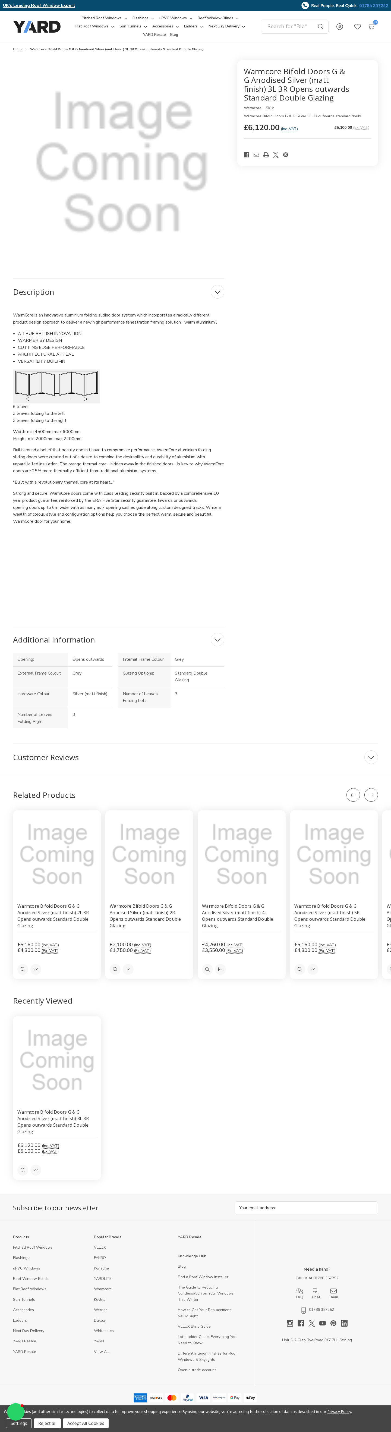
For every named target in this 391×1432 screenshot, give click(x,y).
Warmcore (103, 1289)
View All (101, 1351)
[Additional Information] (118, 639)
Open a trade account (197, 1370)
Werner (100, 1310)
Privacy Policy (339, 1411)
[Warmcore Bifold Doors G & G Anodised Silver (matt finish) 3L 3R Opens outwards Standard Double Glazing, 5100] (57, 1060)
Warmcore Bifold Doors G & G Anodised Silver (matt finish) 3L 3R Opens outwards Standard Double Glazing (53, 1122)
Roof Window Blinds (31, 1278)
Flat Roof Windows (29, 1289)
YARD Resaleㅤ (24, 1351)
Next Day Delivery (28, 1330)
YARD (99, 1341)
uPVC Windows (26, 1268)
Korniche (101, 1268)
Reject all (47, 1423)
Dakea (99, 1320)
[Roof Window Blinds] (215, 18)
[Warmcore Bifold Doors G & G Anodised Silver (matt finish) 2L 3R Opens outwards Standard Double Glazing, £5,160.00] (57, 854)
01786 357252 (374, 5)
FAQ (299, 1294)
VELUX (100, 1247)
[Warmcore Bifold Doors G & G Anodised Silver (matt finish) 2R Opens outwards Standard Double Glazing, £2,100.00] (149, 854)
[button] (15, 1412)
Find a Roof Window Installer (203, 1277)
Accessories (23, 1310)
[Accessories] (162, 26)
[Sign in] (339, 26)
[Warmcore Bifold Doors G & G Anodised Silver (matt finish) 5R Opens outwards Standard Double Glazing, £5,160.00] (334, 854)
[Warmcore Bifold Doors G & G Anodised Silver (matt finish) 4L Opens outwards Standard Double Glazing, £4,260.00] (242, 854)
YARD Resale (24, 1341)
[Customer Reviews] (195, 757)
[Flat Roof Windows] (92, 26)
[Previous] (353, 795)
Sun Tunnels (24, 1299)
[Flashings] (141, 18)
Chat (316, 1294)
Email (333, 1294)
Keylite (100, 1299)
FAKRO (100, 1258)
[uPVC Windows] (173, 18)
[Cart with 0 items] (371, 26)
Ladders (20, 1320)
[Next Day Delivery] (224, 26)
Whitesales (104, 1330)
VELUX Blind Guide (194, 1326)
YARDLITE (103, 1278)
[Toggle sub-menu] (125, 18)
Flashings (21, 1258)
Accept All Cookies (85, 1423)
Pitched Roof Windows (33, 1247)
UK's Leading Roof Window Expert (39, 5)
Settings (19, 1423)
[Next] (371, 795)
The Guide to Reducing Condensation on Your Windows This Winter (206, 1293)
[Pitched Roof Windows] (102, 18)
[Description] (118, 292)
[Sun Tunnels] (130, 26)
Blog (182, 1266)
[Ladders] (191, 26)
